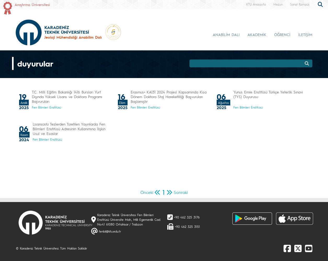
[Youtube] (308, 248)
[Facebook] (287, 248)
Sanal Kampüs (299, 4)
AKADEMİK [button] (257, 34)
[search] (321, 4)
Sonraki (181, 192)
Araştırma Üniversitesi (32, 4)
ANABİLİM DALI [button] (226, 34)
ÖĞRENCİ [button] (282, 34)
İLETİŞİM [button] (305, 34)
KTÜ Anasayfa (256, 4)
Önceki (146, 192)
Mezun (278, 4)
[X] (298, 248)
